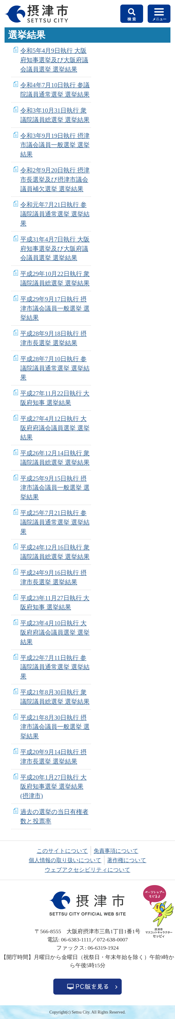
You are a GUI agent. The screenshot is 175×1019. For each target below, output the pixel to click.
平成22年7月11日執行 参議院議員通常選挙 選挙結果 (55, 667)
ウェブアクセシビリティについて (87, 870)
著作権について (126, 860)
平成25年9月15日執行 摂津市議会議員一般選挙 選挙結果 (55, 488)
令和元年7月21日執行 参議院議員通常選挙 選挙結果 (55, 214)
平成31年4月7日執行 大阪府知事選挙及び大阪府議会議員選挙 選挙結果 (55, 248)
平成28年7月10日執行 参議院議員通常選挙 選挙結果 (55, 368)
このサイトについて (62, 851)
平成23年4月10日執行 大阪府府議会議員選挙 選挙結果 (55, 632)
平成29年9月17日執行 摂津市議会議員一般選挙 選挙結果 (55, 308)
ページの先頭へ (159, 911)
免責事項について (116, 851)
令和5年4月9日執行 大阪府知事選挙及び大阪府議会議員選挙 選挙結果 (54, 60)
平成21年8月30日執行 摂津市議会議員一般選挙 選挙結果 (55, 727)
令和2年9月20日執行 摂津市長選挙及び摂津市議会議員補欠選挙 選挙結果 (55, 179)
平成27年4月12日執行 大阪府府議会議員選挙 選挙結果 (55, 428)
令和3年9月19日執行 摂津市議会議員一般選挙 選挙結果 (55, 145)
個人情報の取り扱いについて (65, 860)
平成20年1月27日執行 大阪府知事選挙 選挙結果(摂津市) (53, 787)
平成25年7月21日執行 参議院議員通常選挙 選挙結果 (55, 522)
